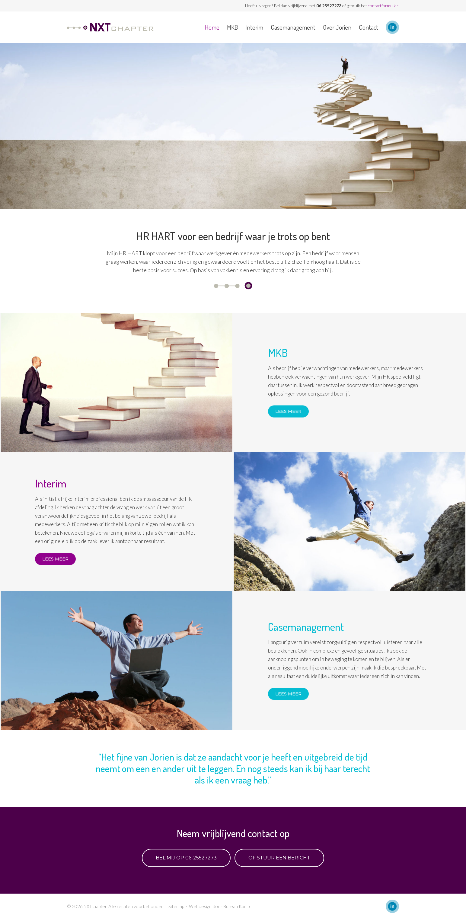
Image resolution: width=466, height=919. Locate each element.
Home (212, 27)
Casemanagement (293, 27)
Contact (368, 27)
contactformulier (383, 5)
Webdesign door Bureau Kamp (219, 906)
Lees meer (288, 411)
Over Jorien (337, 27)
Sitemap (176, 906)
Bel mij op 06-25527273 (186, 858)
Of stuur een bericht (279, 858)
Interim (254, 27)
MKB (232, 27)
